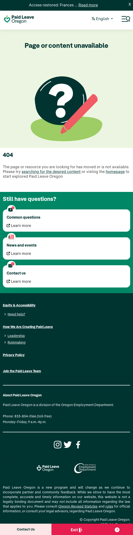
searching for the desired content (51, 171)
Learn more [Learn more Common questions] (19, 225)
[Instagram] (57, 444)
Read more (88, 5)
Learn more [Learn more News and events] (19, 253)
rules (109, 506)
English (101, 19)
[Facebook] (77, 444)
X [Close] (129, 4)
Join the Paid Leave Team (22, 371)
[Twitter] (67, 444)
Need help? (16, 314)
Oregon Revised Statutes (77, 506)
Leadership (16, 335)
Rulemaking (17, 342)
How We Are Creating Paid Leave (28, 326)
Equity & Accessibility (19, 305)
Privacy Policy (14, 355)
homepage (115, 171)
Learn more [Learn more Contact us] (19, 281)
